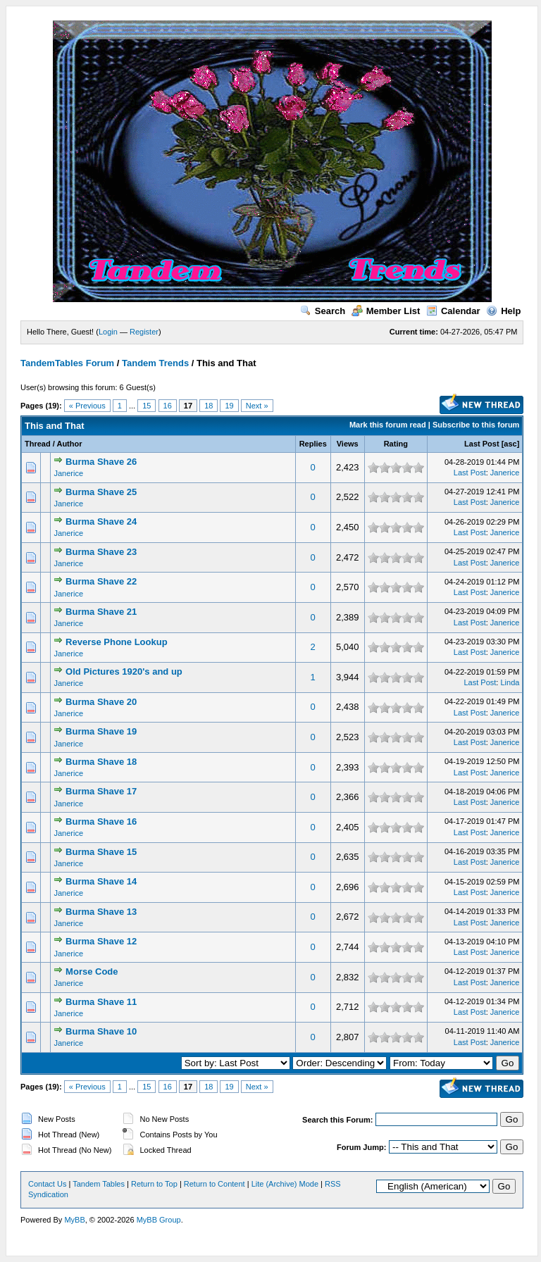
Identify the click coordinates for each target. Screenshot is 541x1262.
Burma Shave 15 (101, 851)
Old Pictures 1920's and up (124, 671)
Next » (257, 405)
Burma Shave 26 (101, 461)
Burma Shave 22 (101, 581)
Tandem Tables (99, 1184)
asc (510, 443)
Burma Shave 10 (101, 1031)
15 (146, 405)
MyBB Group (159, 1220)
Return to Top (154, 1184)
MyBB (74, 1220)
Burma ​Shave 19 (101, 731)
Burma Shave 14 (101, 881)
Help (503, 311)
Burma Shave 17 (101, 791)
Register (144, 331)
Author (69, 443)
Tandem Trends (155, 363)
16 (167, 405)
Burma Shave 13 (101, 911)
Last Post (481, 443)
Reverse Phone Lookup (116, 642)
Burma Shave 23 (101, 551)
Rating (396, 443)
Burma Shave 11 (101, 1002)
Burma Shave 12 (101, 941)
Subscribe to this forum (476, 424)
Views (348, 443)
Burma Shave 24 (101, 521)
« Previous (87, 405)
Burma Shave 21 (101, 611)
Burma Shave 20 (101, 701)
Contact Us (47, 1184)
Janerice (68, 473)
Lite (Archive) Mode (284, 1184)
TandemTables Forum (67, 363)
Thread (38, 443)
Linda (509, 682)
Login (108, 331)
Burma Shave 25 (101, 492)
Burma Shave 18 (101, 761)
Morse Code (92, 971)
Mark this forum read (387, 424)
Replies (313, 443)
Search (322, 311)
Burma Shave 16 (101, 821)
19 (229, 405)
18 (208, 405)
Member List (386, 311)
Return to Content (214, 1184)
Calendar (453, 311)
